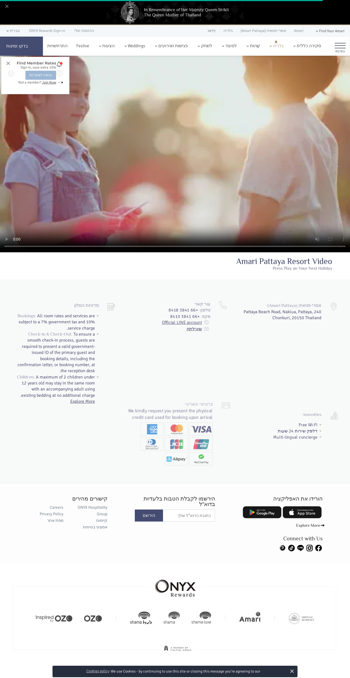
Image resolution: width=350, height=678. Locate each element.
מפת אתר (55, 520)
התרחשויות (57, 46)
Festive (82, 46)
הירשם (149, 515)
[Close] (6, 6)
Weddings (136, 46)
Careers (56, 507)
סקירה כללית (309, 46)
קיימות (101, 520)
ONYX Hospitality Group (92, 510)
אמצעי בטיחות (95, 527)
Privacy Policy (51, 513)
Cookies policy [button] (97, 671)
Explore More (82, 400)
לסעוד (231, 46)
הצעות (108, 46)
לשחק (206, 46)
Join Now (49, 82)
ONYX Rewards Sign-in (47, 30)
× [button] (292, 671)
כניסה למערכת (41, 75)
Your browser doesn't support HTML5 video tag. (175, 154)
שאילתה (201, 313)
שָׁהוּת (255, 46)
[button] (330, 31)
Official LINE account (187, 307)
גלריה (278, 46)
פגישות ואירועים (173, 46)
